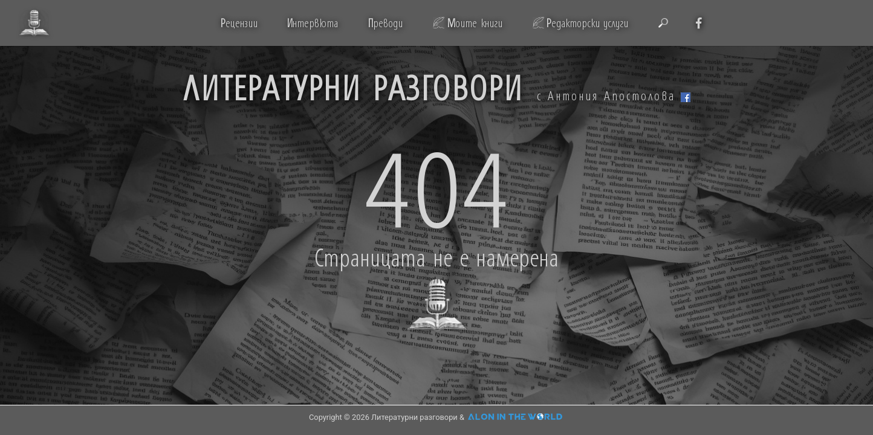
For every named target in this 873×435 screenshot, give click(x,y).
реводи (385, 23)
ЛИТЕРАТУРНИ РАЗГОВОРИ (353, 86)
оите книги (474, 23)
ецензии (239, 23)
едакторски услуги (587, 23)
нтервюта (312, 23)
